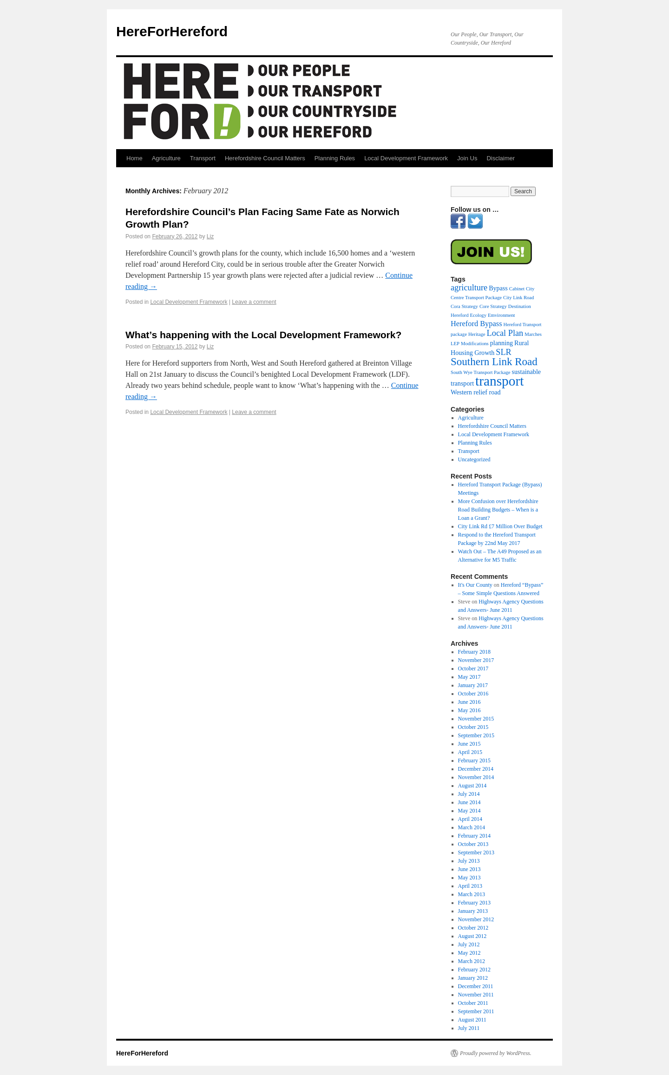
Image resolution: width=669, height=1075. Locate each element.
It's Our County (475, 585)
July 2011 (469, 1028)
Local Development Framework (406, 158)
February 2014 (474, 835)
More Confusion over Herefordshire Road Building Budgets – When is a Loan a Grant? (498, 509)
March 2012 (471, 961)
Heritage (476, 334)
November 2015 (476, 718)
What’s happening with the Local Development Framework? (263, 334)
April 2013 (470, 886)
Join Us (467, 158)
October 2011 (473, 1003)
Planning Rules (335, 158)
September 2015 (476, 735)
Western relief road (476, 392)
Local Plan (505, 333)
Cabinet (517, 288)
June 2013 (469, 869)
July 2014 (469, 794)
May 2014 (469, 810)
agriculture (469, 287)
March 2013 (471, 894)
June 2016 (469, 702)
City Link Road (518, 297)
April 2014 (470, 819)
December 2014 (475, 769)
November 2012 (476, 919)
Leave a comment (254, 302)
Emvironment (501, 315)
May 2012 (469, 953)
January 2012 (473, 978)
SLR (504, 352)
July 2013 (469, 861)
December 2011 (475, 986)
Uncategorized (474, 459)
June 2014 (469, 802)
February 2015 (474, 760)
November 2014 (476, 777)
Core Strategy (493, 306)
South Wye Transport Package (481, 372)
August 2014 (472, 785)
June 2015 (469, 744)
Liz (210, 236)
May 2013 (469, 877)
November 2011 (476, 994)
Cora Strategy (464, 306)
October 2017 (473, 668)
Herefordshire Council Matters (265, 158)
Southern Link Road (494, 361)
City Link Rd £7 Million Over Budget (500, 526)
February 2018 (474, 652)
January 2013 (473, 911)
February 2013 (474, 902)
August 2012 (472, 936)
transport (499, 381)
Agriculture (166, 158)
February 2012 (474, 969)
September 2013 (476, 852)
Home (134, 158)
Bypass (498, 288)
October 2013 (473, 844)
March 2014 (471, 827)
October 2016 (473, 693)
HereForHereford (172, 31)
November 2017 (476, 660)
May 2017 (469, 677)
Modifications (475, 343)
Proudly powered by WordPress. (495, 1053)
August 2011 (472, 1019)
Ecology (478, 315)
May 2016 (469, 710)
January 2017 (473, 685)
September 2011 (476, 1011)
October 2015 (473, 727)
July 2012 (469, 944)
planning (501, 343)
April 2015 (470, 752)
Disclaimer (500, 158)
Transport (203, 158)
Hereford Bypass (476, 323)
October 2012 (473, 927)
